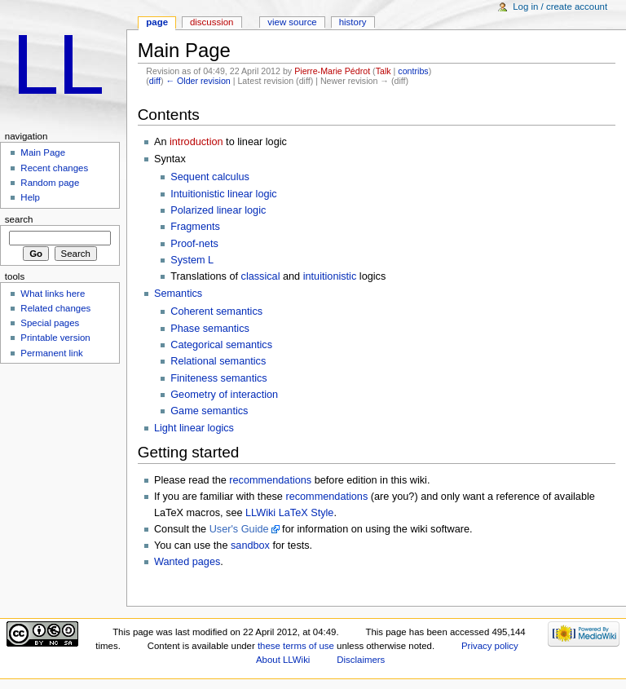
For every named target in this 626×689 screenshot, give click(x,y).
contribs (413, 71)
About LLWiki (283, 660)
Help (30, 197)
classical (260, 276)
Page (157, 22)
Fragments (195, 226)
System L (192, 260)
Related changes (55, 308)
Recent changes (54, 168)
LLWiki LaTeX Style (289, 513)
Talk (383, 71)
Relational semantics (218, 361)
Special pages (49, 323)
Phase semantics (209, 328)
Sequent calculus (209, 177)
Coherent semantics (216, 311)
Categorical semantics (221, 345)
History (353, 22)
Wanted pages (187, 562)
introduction (196, 142)
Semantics (178, 293)
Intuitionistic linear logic (223, 194)
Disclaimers (361, 660)
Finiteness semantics (218, 378)
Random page (49, 183)
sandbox (250, 545)
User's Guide (239, 529)
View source (291, 22)
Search (19, 219)
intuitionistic (330, 276)
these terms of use (296, 646)
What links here (52, 293)
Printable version (55, 337)
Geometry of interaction (224, 394)
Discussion (211, 22)
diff (155, 81)
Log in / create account (560, 6)
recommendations (270, 480)
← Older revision (197, 81)
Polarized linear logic (218, 210)
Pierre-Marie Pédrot (332, 71)
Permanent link (51, 353)
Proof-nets (194, 244)
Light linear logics (194, 428)
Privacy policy (489, 646)
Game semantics (209, 411)
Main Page (42, 152)
